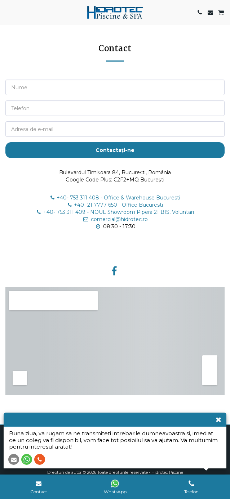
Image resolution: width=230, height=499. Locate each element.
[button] (8, 12)
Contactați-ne (115, 150)
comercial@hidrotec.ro (115, 219)
